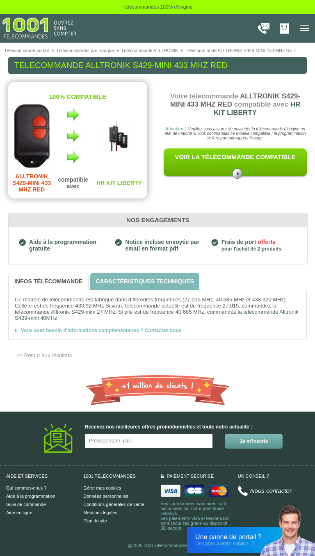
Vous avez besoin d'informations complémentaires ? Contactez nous (101, 330)
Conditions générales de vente (113, 504)
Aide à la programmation (30, 496)
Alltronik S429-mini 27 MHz (83, 312)
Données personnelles (105, 496)
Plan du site (95, 520)
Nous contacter (271, 490)
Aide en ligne (19, 512)
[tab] (48, 281)
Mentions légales (100, 512)
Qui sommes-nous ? (26, 487)
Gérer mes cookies (102, 487)
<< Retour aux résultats (44, 355)
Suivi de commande (26, 504)
